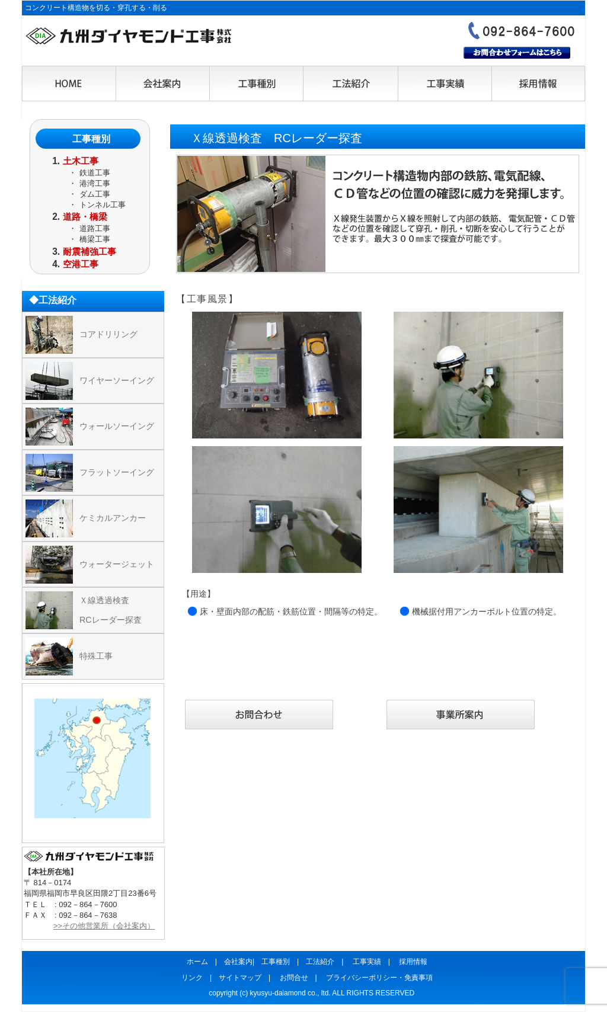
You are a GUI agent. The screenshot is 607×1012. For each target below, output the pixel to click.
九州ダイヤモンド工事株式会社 (128, 36)
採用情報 (537, 84)
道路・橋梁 (85, 217)
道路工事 (94, 228)
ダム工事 (94, 194)
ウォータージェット (116, 564)
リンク (192, 977)
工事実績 (444, 84)
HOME (69, 84)
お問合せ (294, 977)
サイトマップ (240, 977)
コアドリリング (108, 334)
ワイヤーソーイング (116, 380)
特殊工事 (96, 656)
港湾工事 (94, 183)
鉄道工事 (94, 172)
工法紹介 (350, 84)
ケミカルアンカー (112, 518)
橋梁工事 (94, 239)
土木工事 (80, 161)
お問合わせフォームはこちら (517, 53)
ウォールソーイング (116, 426)
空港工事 (80, 264)
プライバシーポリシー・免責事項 (379, 977)
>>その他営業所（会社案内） (104, 925)
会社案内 (163, 84)
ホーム (197, 961)
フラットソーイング (116, 472)
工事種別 (256, 84)
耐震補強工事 (89, 251)
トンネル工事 (102, 204)
